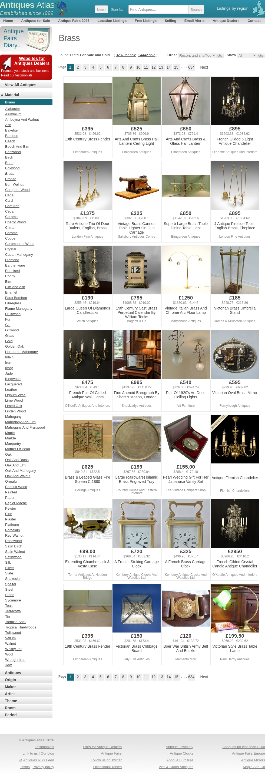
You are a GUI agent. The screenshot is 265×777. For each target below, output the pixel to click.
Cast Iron (12, 206)
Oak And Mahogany (20, 471)
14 (169, 67)
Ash (8, 125)
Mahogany (13, 417)
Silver (9, 568)
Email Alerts (194, 21)
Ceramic (11, 217)
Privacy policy (43, 767)
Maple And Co (254, 767)
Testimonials (44, 747)
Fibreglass (13, 303)
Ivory (9, 368)
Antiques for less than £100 (243, 747)
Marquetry (13, 444)
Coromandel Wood (19, 244)
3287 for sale (126, 55)
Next (204, 67)
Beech (10, 141)
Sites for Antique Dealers (102, 747)
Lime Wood (14, 400)
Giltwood (12, 330)
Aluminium (13, 114)
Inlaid (9, 357)
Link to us (30, 753)
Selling (170, 21)
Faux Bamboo (16, 298)
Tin (7, 616)
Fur (8, 319)
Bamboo (11, 136)
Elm (8, 282)
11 (146, 67)
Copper (11, 238)
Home (8, 21)
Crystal (10, 249)
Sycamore (13, 600)
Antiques (13, 673)
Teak (8, 606)
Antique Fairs (111, 753)
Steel (9, 589)
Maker (10, 687)
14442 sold (146, 55)
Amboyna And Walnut (22, 119)
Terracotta (13, 611)
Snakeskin (13, 579)
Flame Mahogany (18, 309)
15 (176, 67)
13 (161, 67)
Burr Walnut (14, 184)
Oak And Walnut (17, 476)
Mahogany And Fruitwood (25, 427)
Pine (8, 514)
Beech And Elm (17, 146)
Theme (11, 701)
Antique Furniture (179, 760)
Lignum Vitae (15, 395)
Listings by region (233, 8)
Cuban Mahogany (19, 255)
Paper (10, 498)
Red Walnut (14, 535)
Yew (8, 665)
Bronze (10, 179)
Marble (10, 438)
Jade (9, 373)
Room (10, 708)
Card (9, 201)
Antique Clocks (181, 753)
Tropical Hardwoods (20, 627)
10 (138, 67)
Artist (10, 694)
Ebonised (12, 271)
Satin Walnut (15, 552)
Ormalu (11, 481)
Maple (10, 433)
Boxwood (12, 168)
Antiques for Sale (35, 21)
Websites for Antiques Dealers (32, 61)
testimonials (23, 75)
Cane (9, 195)
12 (153, 67)
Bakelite (11, 130)
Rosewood (13, 541)
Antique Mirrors (253, 760)
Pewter (10, 508)
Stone (9, 595)
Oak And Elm (15, 465)
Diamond (12, 260)
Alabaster (12, 109)
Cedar (10, 211)
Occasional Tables (107, 767)
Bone (9, 163)
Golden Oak (14, 346)
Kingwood (13, 379)
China (9, 228)
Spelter (10, 584)
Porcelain (12, 530)
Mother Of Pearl (17, 449)
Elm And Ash (15, 287)
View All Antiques (20, 85)
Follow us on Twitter (106, 760)
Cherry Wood (15, 222)
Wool (9, 654)
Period (11, 715)
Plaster (10, 519)
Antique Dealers (226, 21)
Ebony (10, 276)
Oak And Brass (17, 460)
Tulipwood (13, 633)
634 (191, 67)
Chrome (11, 233)
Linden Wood (15, 411)
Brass (9, 173)
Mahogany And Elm (20, 422)
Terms (25, 767)
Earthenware (15, 265)
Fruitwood (13, 314)
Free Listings (146, 21)
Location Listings (112, 21)
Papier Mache (16, 503)
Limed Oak (13, 406)
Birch (9, 157)
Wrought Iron (15, 660)
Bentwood (13, 152)
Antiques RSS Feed (38, 760)
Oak (8, 454)
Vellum (10, 638)
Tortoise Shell (15, 622)
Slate (9, 573)
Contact (253, 21)
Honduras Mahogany (21, 352)
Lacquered (13, 384)
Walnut (10, 643)
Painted (11, 492)
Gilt (8, 325)
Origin (10, 680)
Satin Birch (13, 546)
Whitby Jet (13, 649)
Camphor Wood (17, 190)
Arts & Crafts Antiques (176, 767)
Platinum (12, 525)
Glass (9, 336)
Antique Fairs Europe (248, 753)
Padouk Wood (16, 487)
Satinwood (13, 557)
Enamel (11, 292)
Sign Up (117, 9)
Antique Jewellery (179, 747)
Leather (11, 390)
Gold (8, 341)
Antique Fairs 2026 (74, 21)
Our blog (47, 753)
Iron (8, 363)
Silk (8, 562)
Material (12, 95)
